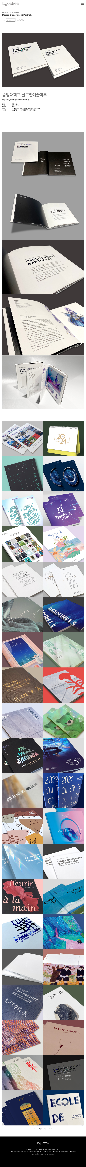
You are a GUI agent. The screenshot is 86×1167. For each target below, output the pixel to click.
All (4, 20)
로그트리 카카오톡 (48, 1161)
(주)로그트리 (10, 3)
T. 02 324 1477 (30, 1149)
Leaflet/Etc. (20, 20)
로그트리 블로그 (43, 1161)
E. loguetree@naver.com (52, 1149)
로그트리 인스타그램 (38, 1161)
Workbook (10, 20)
